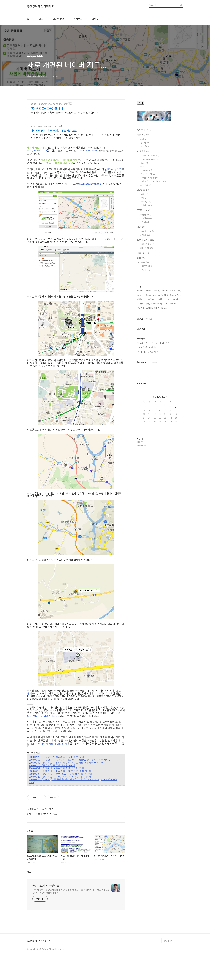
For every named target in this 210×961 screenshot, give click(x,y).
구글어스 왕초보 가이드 (147, 347)
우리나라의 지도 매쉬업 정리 (51, 743)
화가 (144, 138)
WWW (144, 262)
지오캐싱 (143, 252)
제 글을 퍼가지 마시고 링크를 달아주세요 (154, 342)
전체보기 (144, 129)
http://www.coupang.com (43, 126)
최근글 (140, 318)
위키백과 (145, 146)
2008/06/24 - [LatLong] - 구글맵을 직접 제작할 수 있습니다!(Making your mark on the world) (73, 781)
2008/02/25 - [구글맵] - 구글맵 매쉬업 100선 (52, 765)
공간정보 (143, 189)
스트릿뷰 (146, 218)
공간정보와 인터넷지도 (40, 6)
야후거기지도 (51, 715)
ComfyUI (146, 162)
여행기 (145, 269)
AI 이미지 (144, 151)
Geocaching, (157, 303)
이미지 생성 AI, (170, 303)
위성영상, (141, 299)
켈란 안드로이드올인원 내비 (46, 108)
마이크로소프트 (148, 221)
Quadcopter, (151, 294)
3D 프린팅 (146, 247)
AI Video (146, 170)
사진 (141, 226)
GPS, (166, 294)
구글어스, (141, 307)
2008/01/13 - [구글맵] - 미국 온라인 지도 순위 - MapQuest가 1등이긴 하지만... (69, 759)
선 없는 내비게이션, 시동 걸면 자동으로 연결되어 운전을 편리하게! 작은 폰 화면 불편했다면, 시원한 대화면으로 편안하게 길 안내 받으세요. (75, 136)
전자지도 (146, 205)
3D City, (164, 290)
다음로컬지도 (34, 715)
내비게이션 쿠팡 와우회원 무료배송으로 (53, 130)
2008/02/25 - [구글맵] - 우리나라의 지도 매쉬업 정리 (56, 757)
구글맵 (145, 214)
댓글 (29, 871)
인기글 (149, 318)
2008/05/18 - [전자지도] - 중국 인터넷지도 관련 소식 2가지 (60, 771)
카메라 (145, 234)
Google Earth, (176, 294)
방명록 (95, 18)
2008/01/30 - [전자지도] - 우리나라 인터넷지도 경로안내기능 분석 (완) (66, 762)
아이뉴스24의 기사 (37, 150)
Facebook (142, 361)
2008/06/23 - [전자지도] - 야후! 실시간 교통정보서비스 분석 (60, 774)
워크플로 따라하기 (150, 177)
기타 (141, 258)
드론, (160, 294)
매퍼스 (30, 693)
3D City (145, 201)
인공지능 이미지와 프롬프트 (38, 941)
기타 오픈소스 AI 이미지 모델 (154, 181)
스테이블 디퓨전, (153, 307)
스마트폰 (146, 266)
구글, (148, 303)
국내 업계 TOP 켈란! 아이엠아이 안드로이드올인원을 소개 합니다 (64, 112)
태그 (41, 18)
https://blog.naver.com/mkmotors (48, 104)
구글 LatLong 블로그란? (147, 351)
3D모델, (156, 290)
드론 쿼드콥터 (146, 239)
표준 (144, 194)
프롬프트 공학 (148, 173)
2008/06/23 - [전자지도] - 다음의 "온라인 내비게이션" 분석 (60, 776)
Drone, (164, 307)
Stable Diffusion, (144, 290)
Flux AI (145, 166)
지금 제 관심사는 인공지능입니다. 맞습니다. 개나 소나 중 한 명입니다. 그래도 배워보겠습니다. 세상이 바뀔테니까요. (71, 891)
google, (140, 294)
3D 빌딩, (140, 303)
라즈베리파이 (147, 244)
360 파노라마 (148, 231)
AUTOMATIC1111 (149, 159)
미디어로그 (58, 18)
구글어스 (143, 210)
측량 (144, 197)
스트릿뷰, (150, 299)
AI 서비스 (146, 184)
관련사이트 (168, 940)
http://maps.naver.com (89, 183)
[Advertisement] (160, 499)
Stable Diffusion (149, 155)
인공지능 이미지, (172, 299)
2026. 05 (160, 396)
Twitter (154, 361)
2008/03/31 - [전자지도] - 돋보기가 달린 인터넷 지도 (56, 768)
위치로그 (78, 18)
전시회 (144, 142)
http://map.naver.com (87, 150)
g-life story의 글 (113, 169)
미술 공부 (143, 134)
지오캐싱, (159, 299)
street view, (175, 290)
